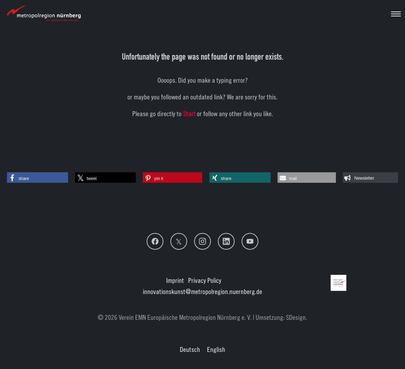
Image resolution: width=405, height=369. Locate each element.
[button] (37, 177)
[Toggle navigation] (396, 14)
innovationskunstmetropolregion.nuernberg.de (202, 291)
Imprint (175, 280)
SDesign (296, 317)
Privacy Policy (204, 280)
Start (189, 114)
